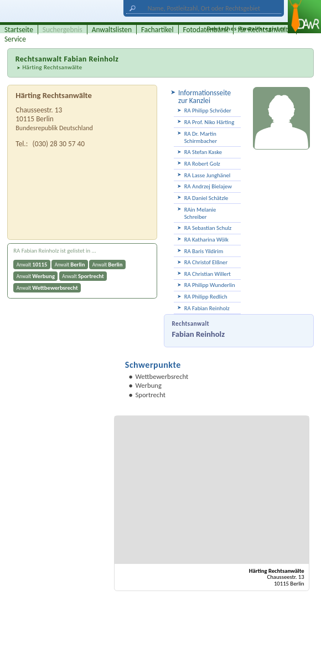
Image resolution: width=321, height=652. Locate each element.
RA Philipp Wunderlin (209, 285)
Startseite (18, 29)
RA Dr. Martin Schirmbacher (201, 137)
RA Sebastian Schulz (208, 228)
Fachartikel (157, 29)
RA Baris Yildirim (204, 251)
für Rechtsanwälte (265, 29)
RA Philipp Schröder (207, 110)
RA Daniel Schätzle (206, 198)
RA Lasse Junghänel (207, 175)
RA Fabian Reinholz (207, 308)
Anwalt (32, 264)
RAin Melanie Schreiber (200, 213)
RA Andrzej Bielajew (208, 186)
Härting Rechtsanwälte (52, 67)
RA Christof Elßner (205, 262)
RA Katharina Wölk (206, 239)
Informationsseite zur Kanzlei (204, 96)
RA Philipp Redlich (205, 296)
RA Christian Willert (207, 274)
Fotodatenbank (206, 29)
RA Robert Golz (202, 163)
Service (15, 39)
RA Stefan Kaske (203, 152)
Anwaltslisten (112, 29)
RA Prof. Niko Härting (209, 122)
